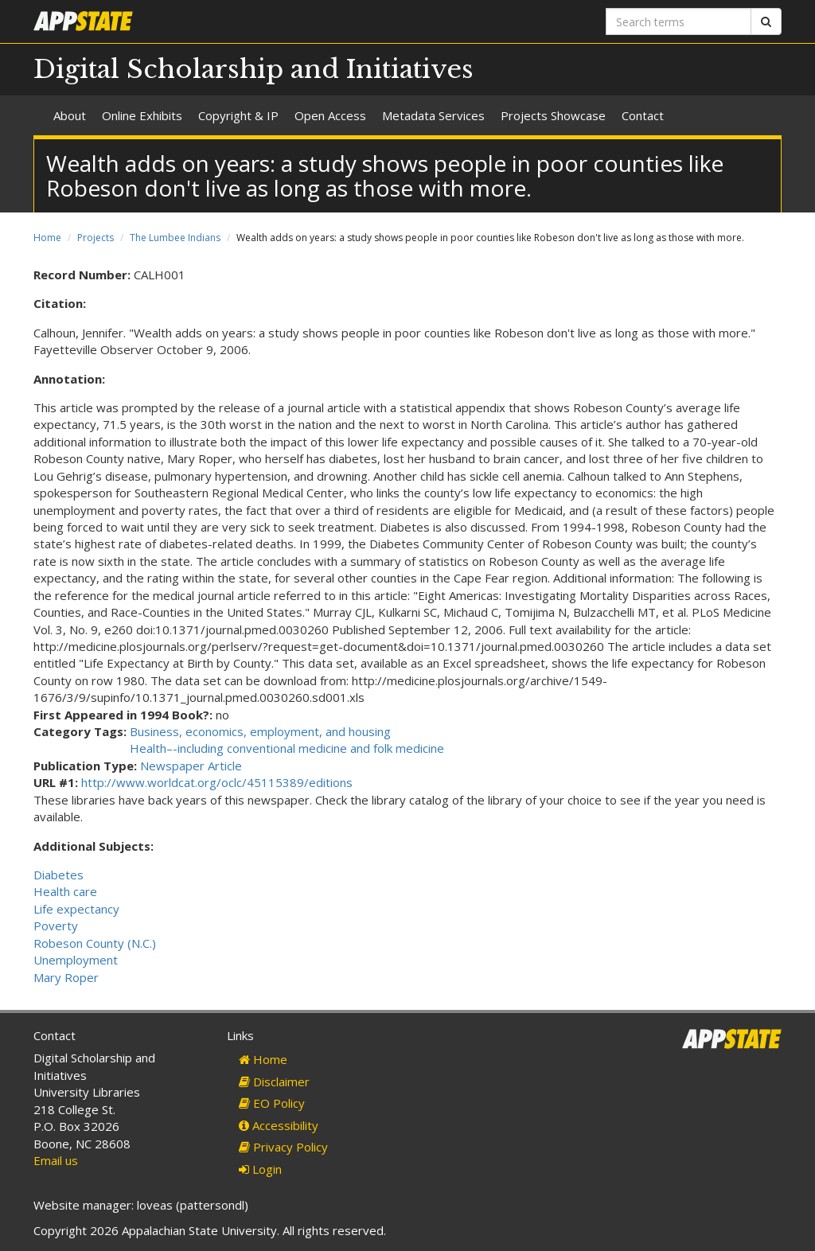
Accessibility (278, 1125)
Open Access (330, 115)
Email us (55, 1160)
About (69, 115)
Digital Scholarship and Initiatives (253, 69)
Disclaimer (274, 1081)
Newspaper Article (191, 766)
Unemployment (75, 960)
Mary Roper (66, 977)
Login (260, 1169)
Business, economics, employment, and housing (260, 731)
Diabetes (58, 875)
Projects (95, 237)
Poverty (55, 925)
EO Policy (272, 1103)
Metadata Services (433, 115)
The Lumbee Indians (175, 237)
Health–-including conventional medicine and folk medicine (287, 748)
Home (47, 237)
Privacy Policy (283, 1147)
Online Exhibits (142, 115)
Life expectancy (76, 909)
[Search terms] (678, 21)
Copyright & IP (238, 115)
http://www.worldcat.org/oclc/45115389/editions (217, 782)
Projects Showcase (553, 115)
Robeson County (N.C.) (94, 943)
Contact (643, 115)
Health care (65, 891)
